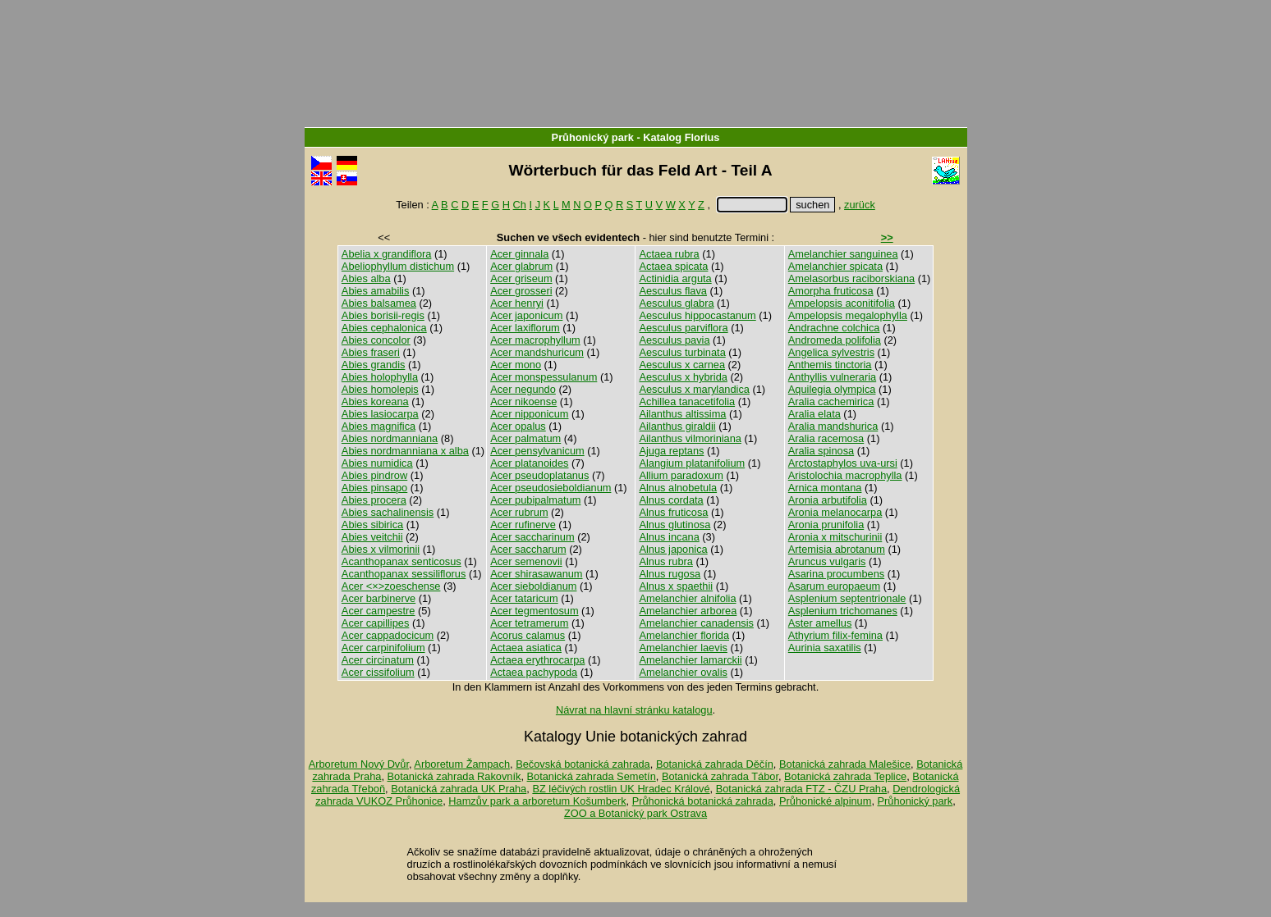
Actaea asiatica (526, 647)
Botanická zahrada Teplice (845, 776)
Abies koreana (375, 401)
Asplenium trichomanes (842, 610)
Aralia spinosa (821, 451)
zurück (859, 204)
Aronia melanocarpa (835, 512)
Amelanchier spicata (835, 266)
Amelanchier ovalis (683, 672)
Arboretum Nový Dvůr (359, 764)
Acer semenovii (526, 561)
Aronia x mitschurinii (835, 537)
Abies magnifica (378, 426)
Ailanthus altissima (682, 414)
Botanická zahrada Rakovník (454, 776)
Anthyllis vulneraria (832, 377)
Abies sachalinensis (388, 512)
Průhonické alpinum (825, 801)
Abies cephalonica (384, 328)
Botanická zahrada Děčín (714, 764)
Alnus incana (669, 537)
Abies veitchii (372, 537)
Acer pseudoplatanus (539, 475)
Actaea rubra (669, 254)
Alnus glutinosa (674, 524)
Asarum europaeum (834, 586)
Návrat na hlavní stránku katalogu (634, 710)
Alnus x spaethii (676, 586)
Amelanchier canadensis (696, 623)
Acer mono (515, 364)
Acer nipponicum (529, 414)
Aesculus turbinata (682, 352)
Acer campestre (378, 610)
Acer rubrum (519, 512)
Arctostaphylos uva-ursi (842, 463)
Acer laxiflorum (525, 328)
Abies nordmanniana (390, 438)
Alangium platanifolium (692, 463)
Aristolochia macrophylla (845, 475)
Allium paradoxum (681, 475)
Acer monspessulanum (543, 377)
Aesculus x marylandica (694, 389)
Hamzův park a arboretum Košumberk (537, 801)
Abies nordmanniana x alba (405, 451)
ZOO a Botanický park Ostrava (635, 813)
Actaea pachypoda (533, 672)
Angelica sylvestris (831, 352)
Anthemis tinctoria (830, 364)
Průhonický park (593, 137)
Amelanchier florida (684, 635)
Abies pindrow (374, 475)
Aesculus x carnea (682, 364)
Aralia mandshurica (833, 426)
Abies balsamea (379, 303)
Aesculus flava (673, 291)
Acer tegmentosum (534, 610)
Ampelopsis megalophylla (847, 315)
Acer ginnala (519, 254)
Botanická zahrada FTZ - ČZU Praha (801, 788)
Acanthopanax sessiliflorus (404, 574)
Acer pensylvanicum (537, 451)
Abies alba (366, 278)
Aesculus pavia (674, 340)
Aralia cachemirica (831, 401)
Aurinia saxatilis (824, 647)
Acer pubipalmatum (535, 500)
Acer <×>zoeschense (391, 586)
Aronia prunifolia (826, 524)
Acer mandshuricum (537, 352)
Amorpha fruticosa (831, 291)
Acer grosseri (521, 291)
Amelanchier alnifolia (687, 598)
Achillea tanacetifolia (687, 401)
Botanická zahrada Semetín (591, 776)
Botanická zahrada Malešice (845, 764)
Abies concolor (376, 340)
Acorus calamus (527, 635)
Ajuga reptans (671, 451)
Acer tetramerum (529, 623)
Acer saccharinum (532, 537)
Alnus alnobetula (678, 487)
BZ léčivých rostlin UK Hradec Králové (620, 788)
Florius (702, 137)
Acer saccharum (528, 549)
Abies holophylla (380, 377)
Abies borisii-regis (383, 315)
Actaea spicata (673, 266)
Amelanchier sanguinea (843, 254)
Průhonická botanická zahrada (702, 801)
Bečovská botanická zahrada (583, 764)
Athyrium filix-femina (835, 635)
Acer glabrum (521, 266)
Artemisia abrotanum (836, 549)
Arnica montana (825, 487)
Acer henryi (517, 303)
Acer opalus (518, 426)
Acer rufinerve (523, 524)
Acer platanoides (529, 463)
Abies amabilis (376, 291)
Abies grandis (374, 364)
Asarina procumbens (836, 574)
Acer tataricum (524, 598)
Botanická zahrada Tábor (720, 776)
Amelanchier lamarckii (690, 660)
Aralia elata (814, 414)
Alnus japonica (673, 549)
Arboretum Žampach (462, 764)
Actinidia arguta (675, 278)
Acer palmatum (525, 438)
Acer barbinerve (378, 598)
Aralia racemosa (826, 438)
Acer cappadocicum (388, 635)
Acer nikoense (523, 401)
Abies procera (374, 500)
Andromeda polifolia (834, 340)
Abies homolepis (380, 389)
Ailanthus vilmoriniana (690, 438)
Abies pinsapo (374, 487)
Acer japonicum (526, 315)
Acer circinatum (378, 660)
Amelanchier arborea (687, 610)
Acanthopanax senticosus (401, 561)
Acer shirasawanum (536, 574)
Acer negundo (523, 389)
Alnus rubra (665, 561)
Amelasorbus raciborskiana (851, 278)
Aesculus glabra (676, 303)
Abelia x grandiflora (387, 254)
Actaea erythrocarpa (537, 660)
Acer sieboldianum (533, 586)
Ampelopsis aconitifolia (841, 303)
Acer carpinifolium (383, 647)
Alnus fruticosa (673, 512)
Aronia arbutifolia (827, 500)
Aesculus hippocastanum (697, 315)
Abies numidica (377, 463)
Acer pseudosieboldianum (550, 487)
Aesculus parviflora (683, 328)
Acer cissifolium (378, 672)
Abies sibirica (372, 524)
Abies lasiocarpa (380, 414)
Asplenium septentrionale (847, 598)
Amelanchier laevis (683, 647)
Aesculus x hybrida (683, 377)
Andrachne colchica (834, 328)
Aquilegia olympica (832, 389)
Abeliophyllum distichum (398, 266)
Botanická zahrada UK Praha (458, 788)
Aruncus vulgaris (827, 561)
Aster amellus (820, 623)
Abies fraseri (371, 352)
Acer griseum (521, 278)
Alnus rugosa (669, 574)
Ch (519, 204)
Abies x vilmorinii (381, 549)
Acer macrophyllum (535, 340)
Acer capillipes (376, 623)
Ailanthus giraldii (677, 426)
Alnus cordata (671, 500)
